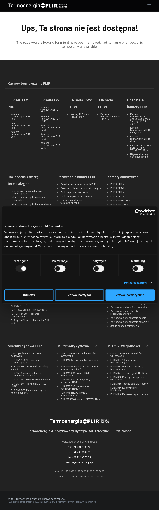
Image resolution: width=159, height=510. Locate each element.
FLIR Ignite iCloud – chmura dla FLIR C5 (30, 321)
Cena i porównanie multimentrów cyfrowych (78, 354)
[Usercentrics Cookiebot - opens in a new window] (138, 212)
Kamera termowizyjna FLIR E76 (50, 127)
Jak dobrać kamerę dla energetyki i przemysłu (29, 198)
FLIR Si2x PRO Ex (119, 200)
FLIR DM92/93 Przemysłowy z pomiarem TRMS (76, 381)
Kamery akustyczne (123, 177)
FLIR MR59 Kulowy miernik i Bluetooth (124, 389)
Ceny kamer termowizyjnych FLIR (78, 184)
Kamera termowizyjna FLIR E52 (50, 110)
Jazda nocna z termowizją (124, 326)
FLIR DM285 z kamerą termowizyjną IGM (80, 361)
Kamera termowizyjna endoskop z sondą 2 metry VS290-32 (140, 119)
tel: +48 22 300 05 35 (79, 457)
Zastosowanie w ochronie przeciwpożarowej (124, 312)
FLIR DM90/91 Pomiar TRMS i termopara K (76, 374)
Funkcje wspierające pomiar (75, 196)
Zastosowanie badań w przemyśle (128, 307)
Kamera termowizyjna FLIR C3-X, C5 (140, 130)
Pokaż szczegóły (135, 282)
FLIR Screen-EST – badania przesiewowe (25, 315)
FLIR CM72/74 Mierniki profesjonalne (30, 379)
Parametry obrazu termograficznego (80, 188)
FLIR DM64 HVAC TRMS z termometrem (74, 394)
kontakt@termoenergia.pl (79, 462)
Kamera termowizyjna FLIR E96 (50, 145)
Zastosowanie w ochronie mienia (128, 318)
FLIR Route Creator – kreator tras (28, 310)
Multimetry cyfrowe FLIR (77, 346)
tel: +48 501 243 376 (79, 447)
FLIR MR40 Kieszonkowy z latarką (128, 394)
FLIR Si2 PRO (117, 188)
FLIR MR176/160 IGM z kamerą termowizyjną (126, 367)
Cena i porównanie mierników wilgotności (126, 354)
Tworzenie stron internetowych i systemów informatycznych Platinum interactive (52, 501)
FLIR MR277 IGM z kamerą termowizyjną (124, 361)
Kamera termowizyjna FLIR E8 (20, 134)
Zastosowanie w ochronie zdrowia (128, 322)
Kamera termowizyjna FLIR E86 (50, 136)
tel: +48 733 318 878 (79, 452)
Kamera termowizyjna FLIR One (140, 139)
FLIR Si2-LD (116, 192)
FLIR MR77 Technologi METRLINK (127, 373)
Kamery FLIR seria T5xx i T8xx (80, 115)
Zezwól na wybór (79, 295)
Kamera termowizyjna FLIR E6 (20, 125)
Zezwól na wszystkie (130, 295)
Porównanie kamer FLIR (76, 177)
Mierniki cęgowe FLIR (25, 346)
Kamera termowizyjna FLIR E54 (50, 119)
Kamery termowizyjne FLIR (29, 83)
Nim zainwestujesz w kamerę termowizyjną (26, 192)
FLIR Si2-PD (116, 196)
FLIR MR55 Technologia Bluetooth (128, 383)
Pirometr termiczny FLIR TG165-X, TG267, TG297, (140, 148)
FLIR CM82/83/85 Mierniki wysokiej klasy (29, 367)
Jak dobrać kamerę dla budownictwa (30, 204)
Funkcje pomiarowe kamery (75, 192)
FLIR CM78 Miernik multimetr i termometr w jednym (26, 374)
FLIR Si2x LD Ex (118, 204)
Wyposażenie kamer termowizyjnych (71, 201)
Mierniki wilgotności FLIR (127, 346)
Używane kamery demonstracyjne (139, 155)
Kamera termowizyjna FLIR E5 (20, 116)
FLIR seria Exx (48, 100)
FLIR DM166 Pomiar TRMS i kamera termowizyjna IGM (79, 367)
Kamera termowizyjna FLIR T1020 (110, 116)
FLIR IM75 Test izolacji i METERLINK (79, 399)
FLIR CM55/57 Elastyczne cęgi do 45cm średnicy (28, 391)
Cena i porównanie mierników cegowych (26, 354)
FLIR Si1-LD (116, 184)
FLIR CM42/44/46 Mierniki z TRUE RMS (28, 385)
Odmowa (29, 295)
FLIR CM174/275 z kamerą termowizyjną (25, 361)
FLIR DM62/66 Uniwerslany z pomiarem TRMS (76, 387)
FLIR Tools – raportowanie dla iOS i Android (29, 304)
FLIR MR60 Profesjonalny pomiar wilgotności (127, 378)
